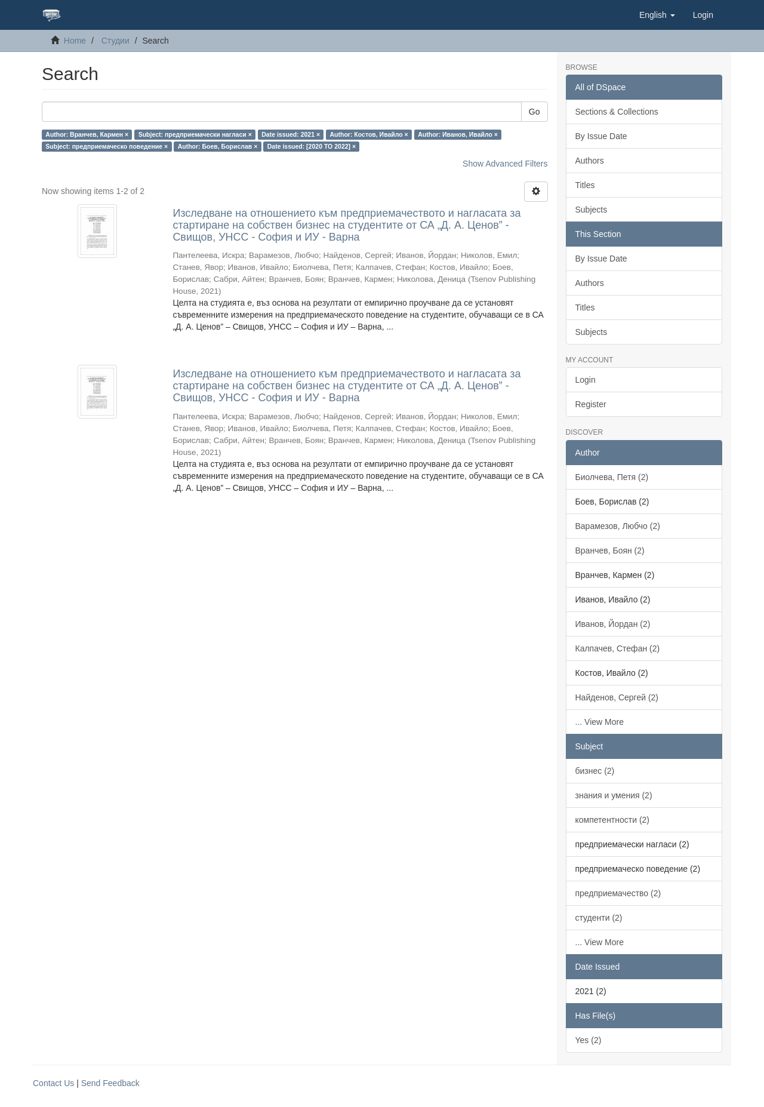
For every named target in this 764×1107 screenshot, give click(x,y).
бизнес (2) (595, 771)
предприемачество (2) (618, 893)
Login (585, 380)
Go (534, 111)
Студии (115, 40)
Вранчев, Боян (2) (610, 550)
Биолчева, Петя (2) (612, 477)
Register (590, 404)
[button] (657, 15)
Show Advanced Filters (505, 163)
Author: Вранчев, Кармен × (86, 134)
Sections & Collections (616, 111)
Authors (589, 160)
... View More (599, 722)
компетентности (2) (612, 820)
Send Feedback (110, 1083)
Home (75, 40)
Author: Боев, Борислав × (218, 146)
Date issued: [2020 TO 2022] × (311, 146)
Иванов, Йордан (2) (613, 624)
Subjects (591, 209)
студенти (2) (599, 917)
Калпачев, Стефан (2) (617, 648)
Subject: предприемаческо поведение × (106, 146)
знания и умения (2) (613, 795)
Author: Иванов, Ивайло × (458, 134)
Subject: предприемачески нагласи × (195, 134)
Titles (585, 185)
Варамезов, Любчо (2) (617, 526)
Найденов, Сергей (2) (617, 697)
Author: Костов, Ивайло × (369, 134)
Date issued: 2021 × (290, 134)
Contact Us (53, 1083)
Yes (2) (588, 1040)
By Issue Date (601, 136)
